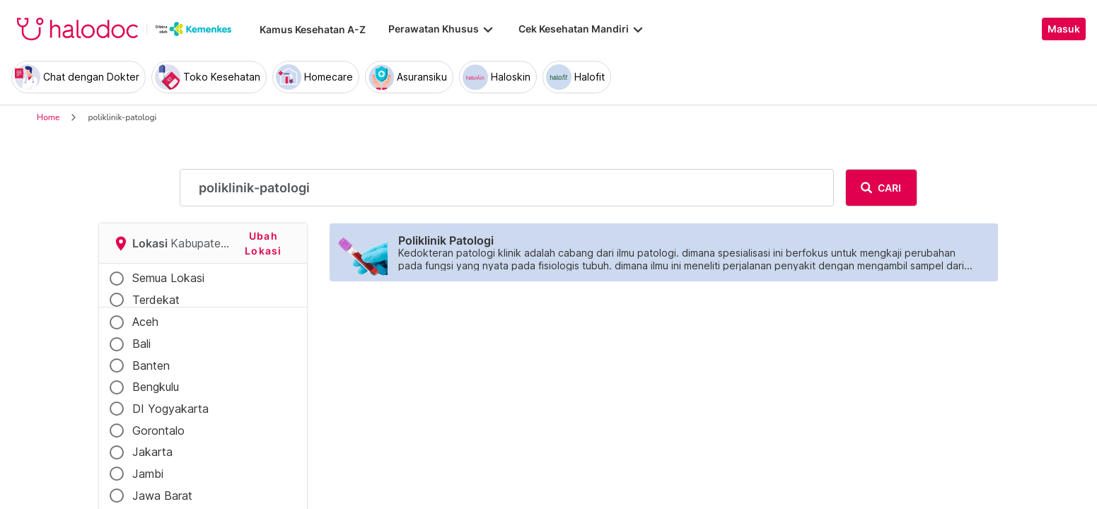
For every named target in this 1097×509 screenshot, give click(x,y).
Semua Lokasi (168, 277)
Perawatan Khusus (442, 29)
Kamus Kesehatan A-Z (313, 29)
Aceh (145, 321)
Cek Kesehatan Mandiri (582, 29)
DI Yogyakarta (170, 408)
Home (48, 117)
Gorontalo (158, 430)
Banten (151, 365)
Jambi (147, 473)
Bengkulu (155, 386)
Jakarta (152, 451)
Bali (141, 343)
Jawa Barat (162, 495)
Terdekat (156, 299)
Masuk (1063, 29)
